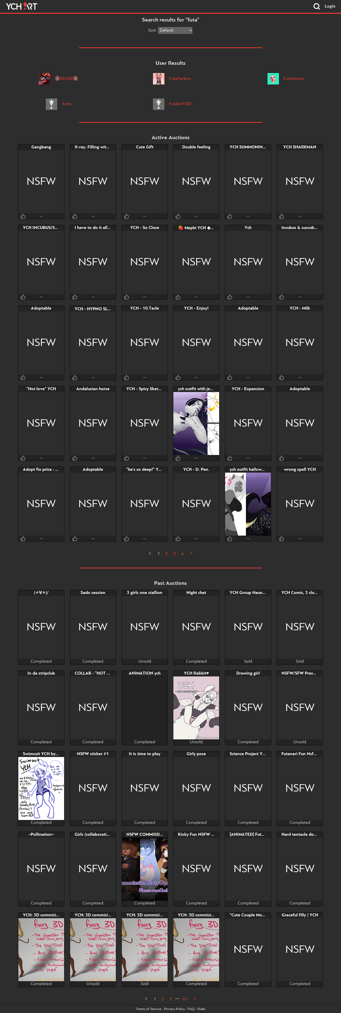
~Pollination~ (41, 834)
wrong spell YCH (300, 469)
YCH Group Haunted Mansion (258, 593)
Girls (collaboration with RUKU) (105, 834)
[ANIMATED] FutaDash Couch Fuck (263, 834)
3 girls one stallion (144, 593)
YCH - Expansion (248, 389)
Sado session (93, 593)
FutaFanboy (172, 78)
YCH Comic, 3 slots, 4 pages (308, 593)
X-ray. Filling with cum (96, 147)
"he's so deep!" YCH (145, 469)
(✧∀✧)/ (41, 593)
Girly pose (196, 754)
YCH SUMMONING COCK (254, 147)
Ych (248, 228)
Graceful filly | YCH (300, 915)
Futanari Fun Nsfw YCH (303, 754)
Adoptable (41, 308)
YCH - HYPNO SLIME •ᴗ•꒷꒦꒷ (104, 309)
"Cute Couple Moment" (252, 915)
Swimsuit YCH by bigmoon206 (52, 754)
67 (185, 999)
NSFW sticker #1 (93, 754)
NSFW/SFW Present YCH (305, 673)
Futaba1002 (172, 104)
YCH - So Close (144, 228)
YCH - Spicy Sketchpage (149, 389)
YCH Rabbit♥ (196, 673)
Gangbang (41, 147)
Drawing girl (248, 673)
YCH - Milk (300, 308)
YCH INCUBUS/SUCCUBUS (48, 228)
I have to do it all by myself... (102, 228)
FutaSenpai (285, 78)
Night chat (196, 593)
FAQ (191, 1009)
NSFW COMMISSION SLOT (152, 834)
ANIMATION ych (145, 673)
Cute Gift (144, 147)
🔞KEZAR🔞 (58, 78)
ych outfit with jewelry (199, 389)
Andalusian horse (92, 389)
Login (330, 6)
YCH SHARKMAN (299, 147)
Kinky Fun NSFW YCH (199, 834)
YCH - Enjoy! (196, 308)
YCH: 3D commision (42, 915)
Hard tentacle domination (306, 834)
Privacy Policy (174, 1009)
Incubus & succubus (299, 228)
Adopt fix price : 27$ (43, 469)
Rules (201, 1009)
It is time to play (144, 754)
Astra (58, 104)
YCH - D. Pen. (196, 469)
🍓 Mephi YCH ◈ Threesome (205, 228)
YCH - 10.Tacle (144, 308)
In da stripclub (41, 673)
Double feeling (196, 147)
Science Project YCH (249, 754)
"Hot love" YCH (41, 389)
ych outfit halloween (249, 469)
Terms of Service (148, 1009)
